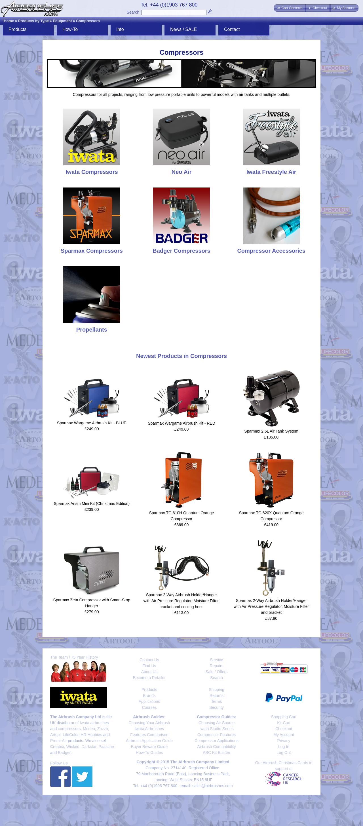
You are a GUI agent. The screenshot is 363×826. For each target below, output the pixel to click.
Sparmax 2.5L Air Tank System (271, 431)
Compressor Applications (217, 740)
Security (216, 707)
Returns (216, 695)
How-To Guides (149, 752)
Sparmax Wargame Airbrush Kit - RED (181, 423)
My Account (283, 734)
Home (9, 21)
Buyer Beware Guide (149, 746)
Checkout (283, 728)
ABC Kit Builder (216, 752)
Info (120, 29)
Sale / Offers (217, 671)
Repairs (216, 665)
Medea (89, 728)
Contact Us (149, 660)
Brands (149, 695)
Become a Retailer (149, 677)
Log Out (284, 752)
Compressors (88, 21)
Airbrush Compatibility (216, 746)
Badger (64, 752)
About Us (149, 671)
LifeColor (70, 734)
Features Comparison (149, 734)
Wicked (72, 746)
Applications (149, 701)
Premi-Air (58, 740)
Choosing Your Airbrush (149, 722)
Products (17, 29)
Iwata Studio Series (216, 728)
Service (216, 660)
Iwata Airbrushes (149, 728)
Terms (216, 701)
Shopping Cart (284, 717)
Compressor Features (216, 734)
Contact (232, 29)
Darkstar (89, 746)
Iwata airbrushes (94, 722)
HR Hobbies (91, 734)
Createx (57, 746)
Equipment (62, 21)
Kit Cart (283, 722)
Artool (55, 734)
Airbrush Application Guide (149, 740)
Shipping (216, 689)
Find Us (149, 665)
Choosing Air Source (217, 722)
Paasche (106, 746)
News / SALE (183, 29)
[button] (290, 8)
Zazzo (102, 728)
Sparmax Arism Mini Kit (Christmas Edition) (92, 503)
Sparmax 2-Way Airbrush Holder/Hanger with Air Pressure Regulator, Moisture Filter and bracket (271, 606)
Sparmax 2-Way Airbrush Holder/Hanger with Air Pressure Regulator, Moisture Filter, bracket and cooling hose (181, 601)
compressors (69, 728)
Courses (149, 707)
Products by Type (33, 21)
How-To (70, 29)
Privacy (283, 740)
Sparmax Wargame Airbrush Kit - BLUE (91, 423)
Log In (283, 746)
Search (133, 12)
